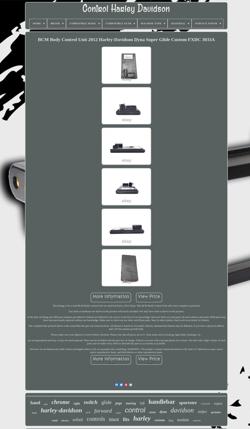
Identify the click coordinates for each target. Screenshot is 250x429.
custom (159, 420)
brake (34, 413)
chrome (60, 402)
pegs (118, 403)
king (171, 420)
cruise (118, 413)
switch (91, 402)
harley (142, 418)
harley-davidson (61, 410)
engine (218, 403)
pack (88, 412)
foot (46, 404)
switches (197, 420)
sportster (188, 402)
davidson (182, 410)
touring (131, 403)
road (54, 420)
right (77, 403)
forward (103, 411)
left (142, 403)
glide (106, 402)
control (135, 410)
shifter (202, 412)
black (114, 419)
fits (126, 419)
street (152, 412)
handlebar (162, 401)
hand (35, 402)
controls (96, 419)
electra (65, 420)
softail (78, 419)
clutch (205, 403)
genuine (216, 412)
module (183, 420)
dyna (163, 412)
